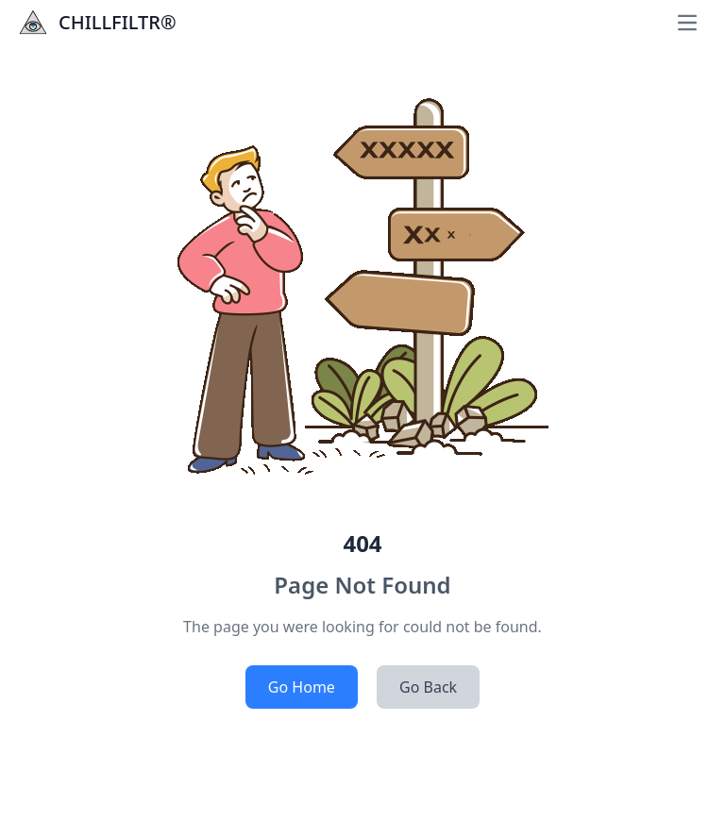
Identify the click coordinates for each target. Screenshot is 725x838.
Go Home (301, 687)
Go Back (428, 687)
